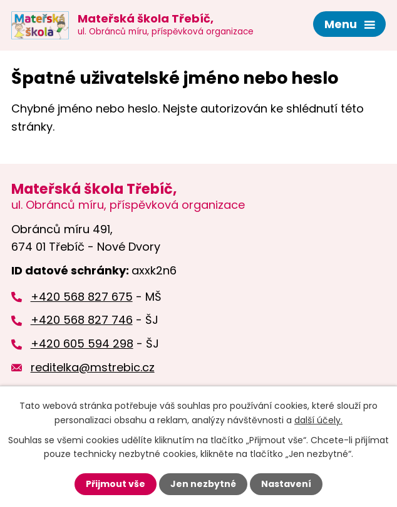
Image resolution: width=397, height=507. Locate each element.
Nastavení (286, 484)
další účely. (318, 419)
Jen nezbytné (203, 484)
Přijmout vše (115, 484)
